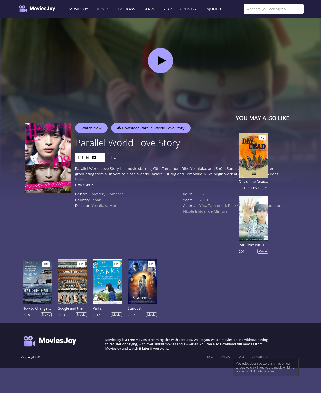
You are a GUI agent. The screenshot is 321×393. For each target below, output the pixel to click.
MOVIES (102, 9)
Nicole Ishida (194, 211)
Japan (96, 199)
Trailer (86, 157)
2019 (203, 199)
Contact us (260, 356)
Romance (115, 194)
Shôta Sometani (268, 205)
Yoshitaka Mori (105, 205)
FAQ (240, 356)
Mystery (99, 194)
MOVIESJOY (78, 9)
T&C (210, 356)
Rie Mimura (217, 211)
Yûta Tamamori (212, 205)
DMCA (225, 356)
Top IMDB (213, 9)
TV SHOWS (126, 9)
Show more (84, 184)
